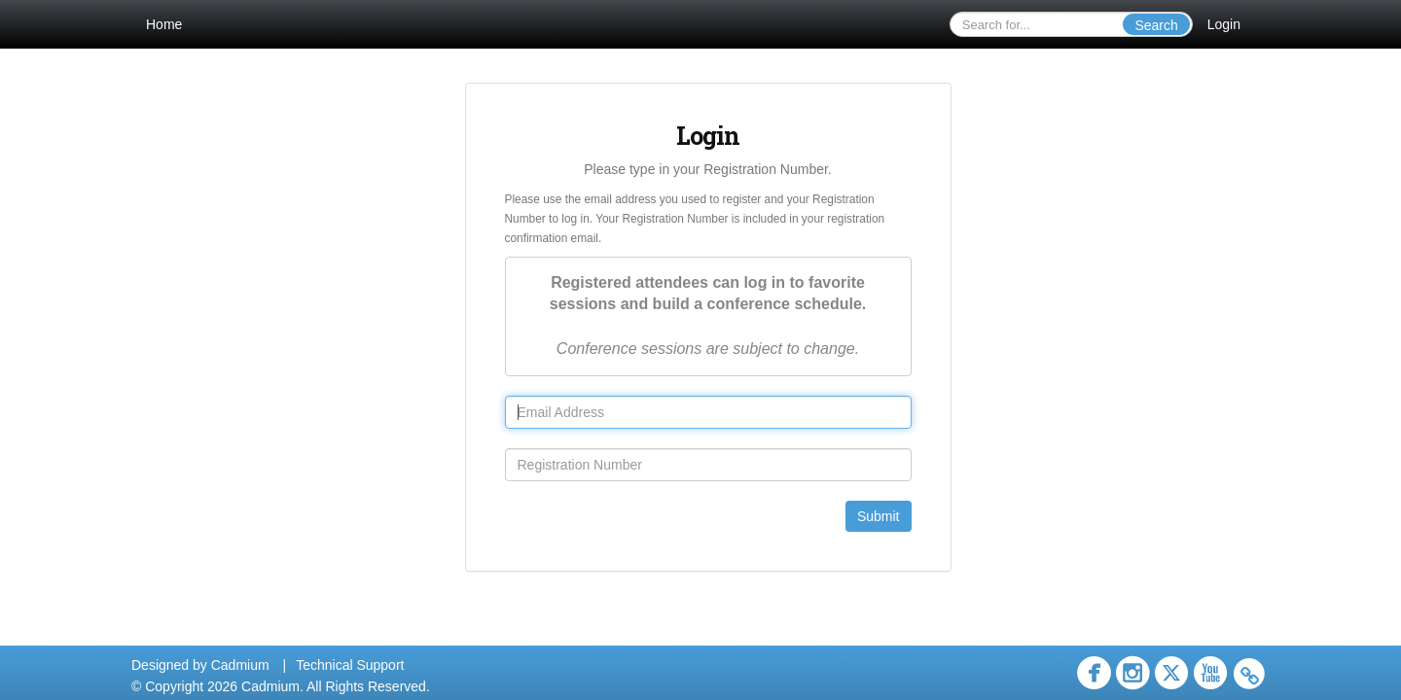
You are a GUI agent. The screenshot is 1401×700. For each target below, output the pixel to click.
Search (1155, 25)
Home (164, 24)
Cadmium (240, 665)
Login (1223, 24)
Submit (878, 516)
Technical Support (350, 665)
